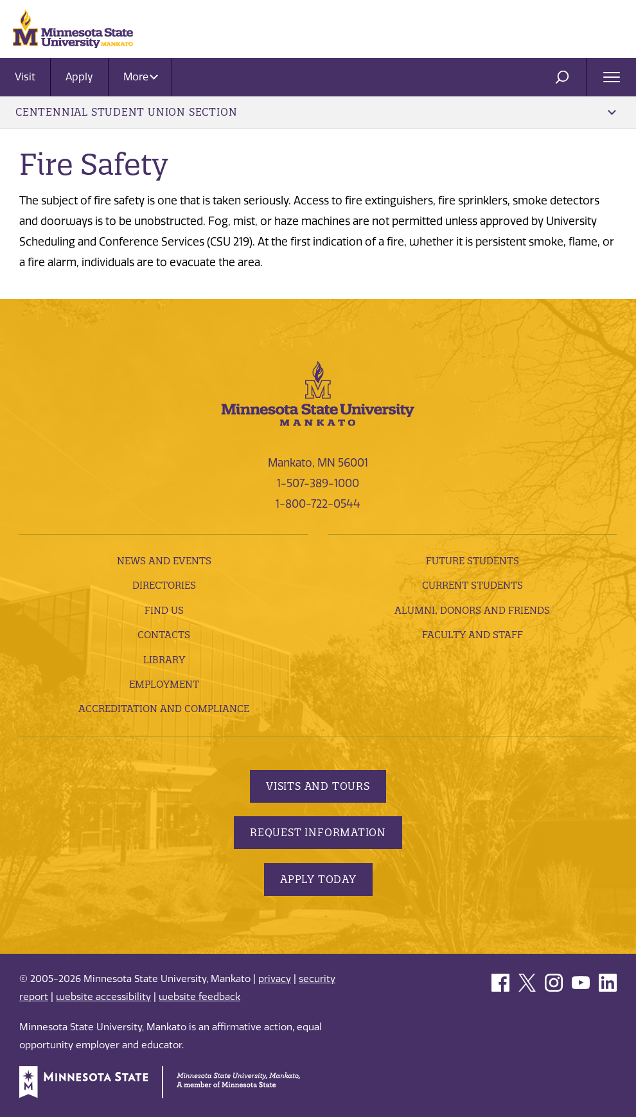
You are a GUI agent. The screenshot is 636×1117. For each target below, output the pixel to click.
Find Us (164, 610)
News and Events (164, 561)
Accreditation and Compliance (163, 708)
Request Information (318, 832)
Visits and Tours (318, 786)
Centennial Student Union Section (315, 111)
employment (164, 684)
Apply (79, 77)
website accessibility (103, 997)
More (140, 77)
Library (164, 660)
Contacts (163, 635)
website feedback (199, 997)
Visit (25, 77)
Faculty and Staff (472, 635)
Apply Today (318, 879)
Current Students (472, 585)
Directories (164, 585)
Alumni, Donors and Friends (472, 610)
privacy (274, 979)
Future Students (472, 561)
